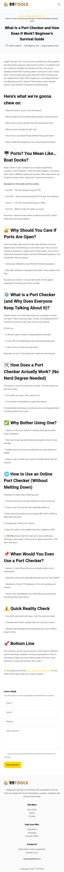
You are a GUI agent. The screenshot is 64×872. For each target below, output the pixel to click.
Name (9, 703)
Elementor (32, 829)
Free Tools (32, 809)
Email (9, 712)
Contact (32, 816)
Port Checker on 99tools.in (38, 670)
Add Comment (13, 730)
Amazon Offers (32, 836)
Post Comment (12, 765)
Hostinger (32, 833)
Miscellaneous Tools (50, 46)
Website (9, 721)
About (32, 813)
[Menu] (59, 4)
